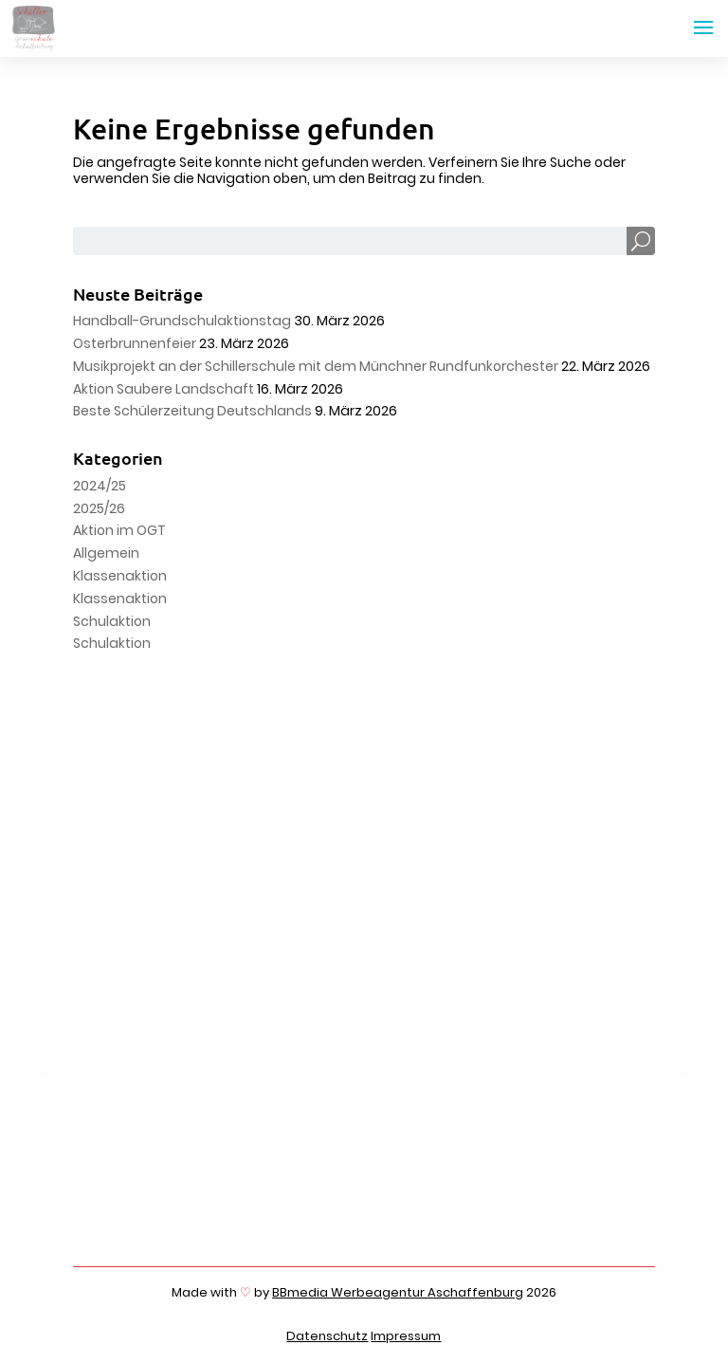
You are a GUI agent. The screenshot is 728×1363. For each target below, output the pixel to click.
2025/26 (99, 508)
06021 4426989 (207, 1214)
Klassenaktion (120, 575)
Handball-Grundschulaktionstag (182, 320)
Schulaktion (112, 621)
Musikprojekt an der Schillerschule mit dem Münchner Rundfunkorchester (315, 366)
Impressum (406, 1336)
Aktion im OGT (119, 530)
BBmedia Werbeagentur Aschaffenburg (397, 1292)
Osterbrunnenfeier (134, 343)
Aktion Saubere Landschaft (163, 388)
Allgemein (106, 552)
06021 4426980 (208, 1200)
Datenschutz (327, 1336)
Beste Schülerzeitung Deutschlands (192, 410)
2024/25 (99, 485)
